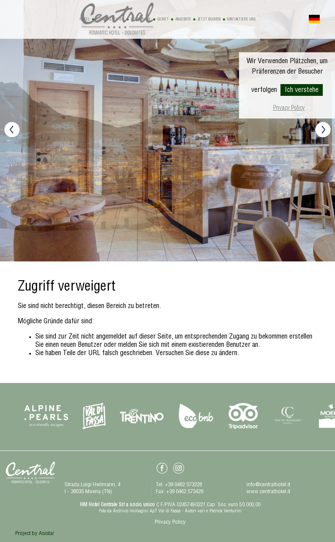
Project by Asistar (34, 534)
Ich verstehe (301, 90)
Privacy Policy (289, 109)
